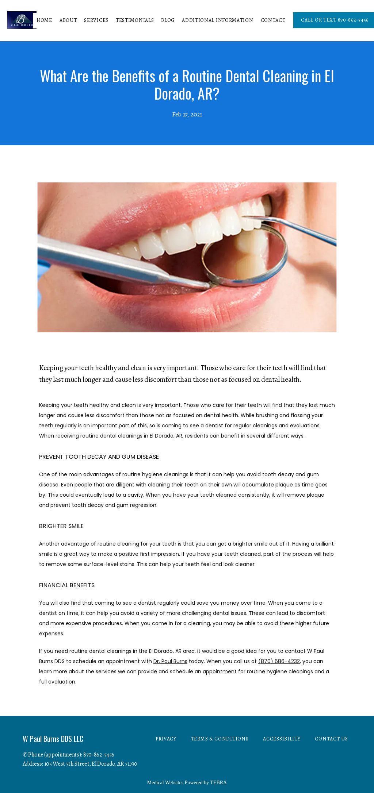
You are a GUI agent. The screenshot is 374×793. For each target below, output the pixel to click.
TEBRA (218, 782)
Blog (168, 20)
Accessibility (281, 738)
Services (96, 20)
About (68, 20)
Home (44, 20)
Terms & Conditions (220, 738)
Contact (273, 20)
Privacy (166, 738)
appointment (220, 671)
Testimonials (135, 20)
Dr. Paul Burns (170, 661)
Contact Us (331, 738)
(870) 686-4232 (279, 661)
